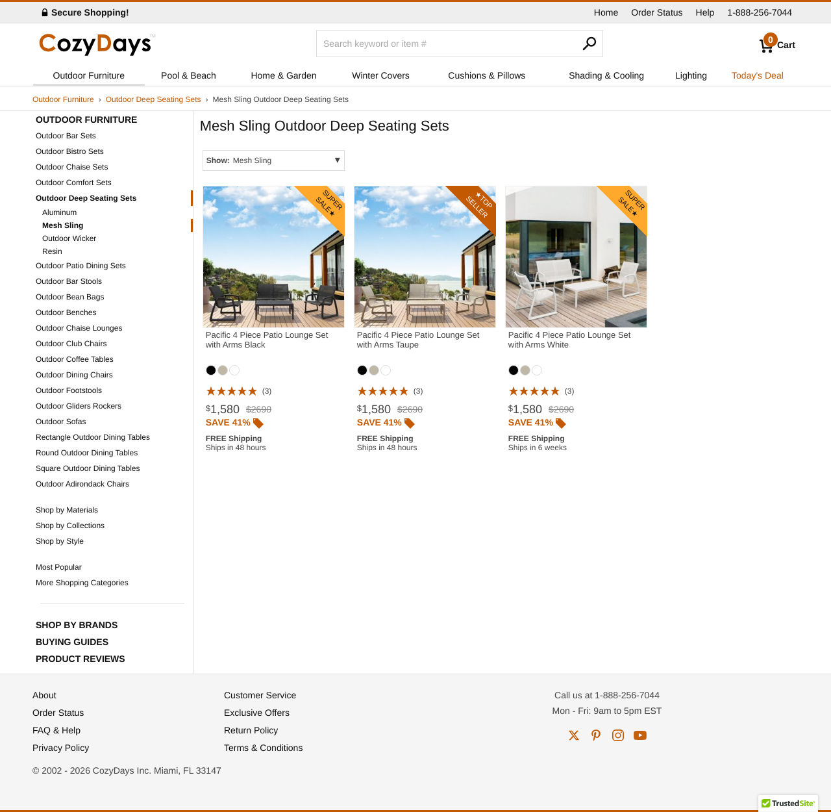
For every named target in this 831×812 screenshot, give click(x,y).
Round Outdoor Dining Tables (87, 452)
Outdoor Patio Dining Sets (81, 265)
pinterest (596, 735)
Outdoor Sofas (61, 421)
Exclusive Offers (257, 712)
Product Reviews (80, 658)
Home (606, 12)
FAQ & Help (56, 730)
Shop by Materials (67, 509)
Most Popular (59, 567)
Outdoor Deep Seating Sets (153, 99)
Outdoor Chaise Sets (72, 166)
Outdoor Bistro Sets (70, 151)
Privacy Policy (60, 747)
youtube (640, 735)
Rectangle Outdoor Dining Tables (93, 437)
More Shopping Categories (82, 582)
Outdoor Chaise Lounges (79, 328)
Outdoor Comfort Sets (74, 182)
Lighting (691, 75)
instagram (618, 735)
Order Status (656, 12)
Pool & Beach (188, 75)
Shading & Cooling (606, 75)
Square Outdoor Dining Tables (88, 468)
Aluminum (59, 212)
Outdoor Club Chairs (71, 343)
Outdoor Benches (66, 312)
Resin (52, 251)
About (44, 695)
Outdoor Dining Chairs (74, 374)
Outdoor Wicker (69, 238)
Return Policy (251, 730)
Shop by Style (60, 541)
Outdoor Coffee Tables (75, 359)
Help (705, 12)
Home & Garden (283, 75)
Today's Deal (758, 75)
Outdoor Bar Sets (66, 135)
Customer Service (260, 695)
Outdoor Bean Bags (70, 296)
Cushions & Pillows (486, 75)
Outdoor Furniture (89, 75)
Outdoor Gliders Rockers (78, 406)
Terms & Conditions (263, 747)
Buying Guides (72, 642)
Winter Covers (381, 75)
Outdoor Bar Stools (69, 281)
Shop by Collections (70, 525)
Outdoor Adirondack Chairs (82, 483)
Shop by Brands (77, 625)
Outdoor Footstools (69, 390)
